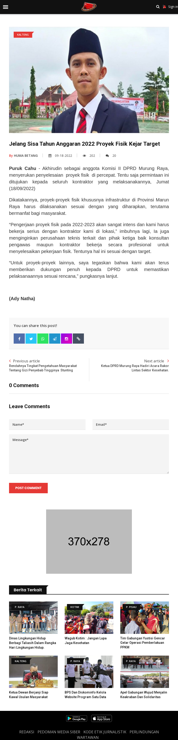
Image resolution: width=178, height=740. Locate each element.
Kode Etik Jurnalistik (104, 731)
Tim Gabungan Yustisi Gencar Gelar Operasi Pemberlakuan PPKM (142, 642)
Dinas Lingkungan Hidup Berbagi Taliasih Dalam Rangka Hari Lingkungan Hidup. (32, 642)
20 (111, 155)
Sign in (170, 7)
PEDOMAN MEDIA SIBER (59, 731)
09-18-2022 (60, 155)
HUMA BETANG (23, 155)
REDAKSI (26, 731)
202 (89, 155)
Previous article (49, 365)
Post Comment (28, 488)
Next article (129, 365)
